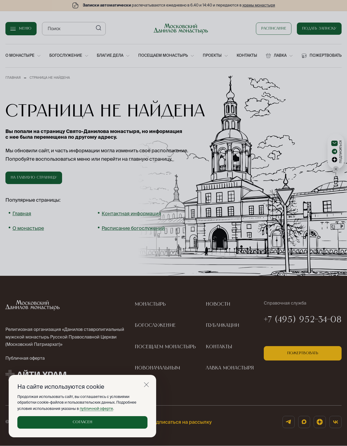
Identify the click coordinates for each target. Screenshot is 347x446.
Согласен (82, 422)
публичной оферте (96, 408)
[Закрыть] (146, 384)
